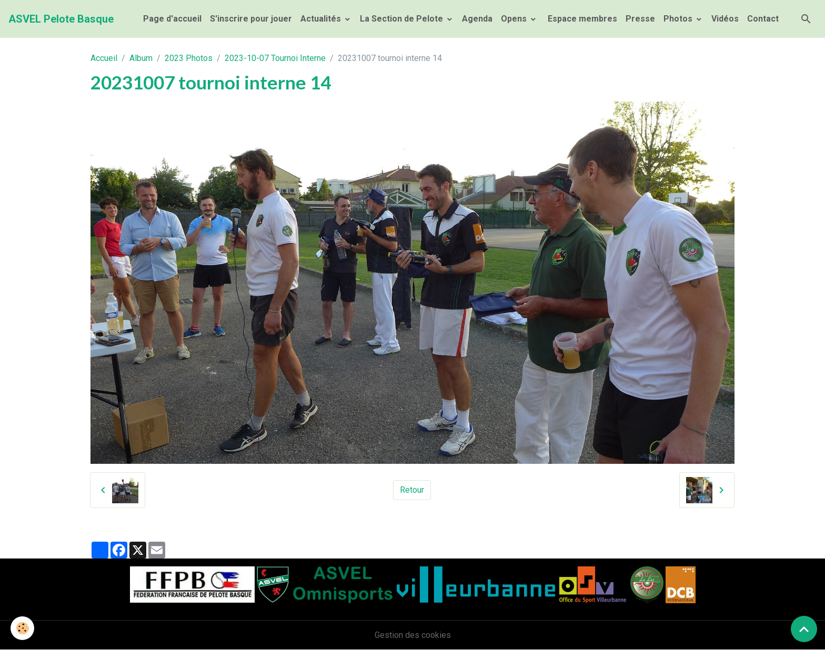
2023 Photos (189, 58)
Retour (412, 490)
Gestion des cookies (413, 635)
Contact (763, 19)
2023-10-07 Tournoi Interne (275, 58)
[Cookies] (22, 628)
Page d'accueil (172, 19)
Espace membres (581, 19)
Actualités (321, 19)
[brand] (61, 19)
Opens (515, 19)
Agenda (477, 19)
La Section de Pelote (402, 19)
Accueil (103, 58)
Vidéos (725, 19)
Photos (679, 19)
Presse (640, 19)
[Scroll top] (804, 629)
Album (141, 58)
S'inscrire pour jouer (251, 19)
